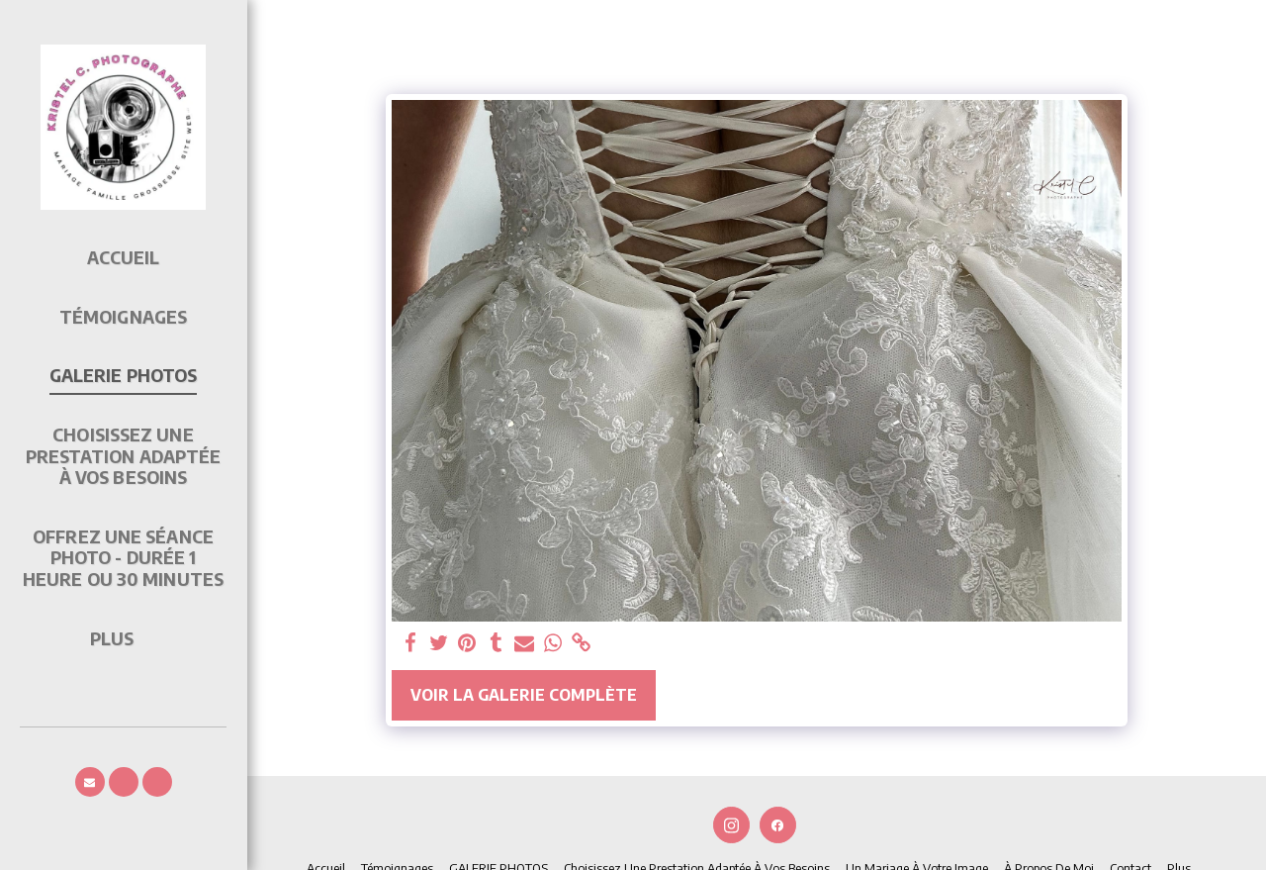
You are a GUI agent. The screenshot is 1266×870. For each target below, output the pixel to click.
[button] (90, 782)
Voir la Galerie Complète (523, 694)
